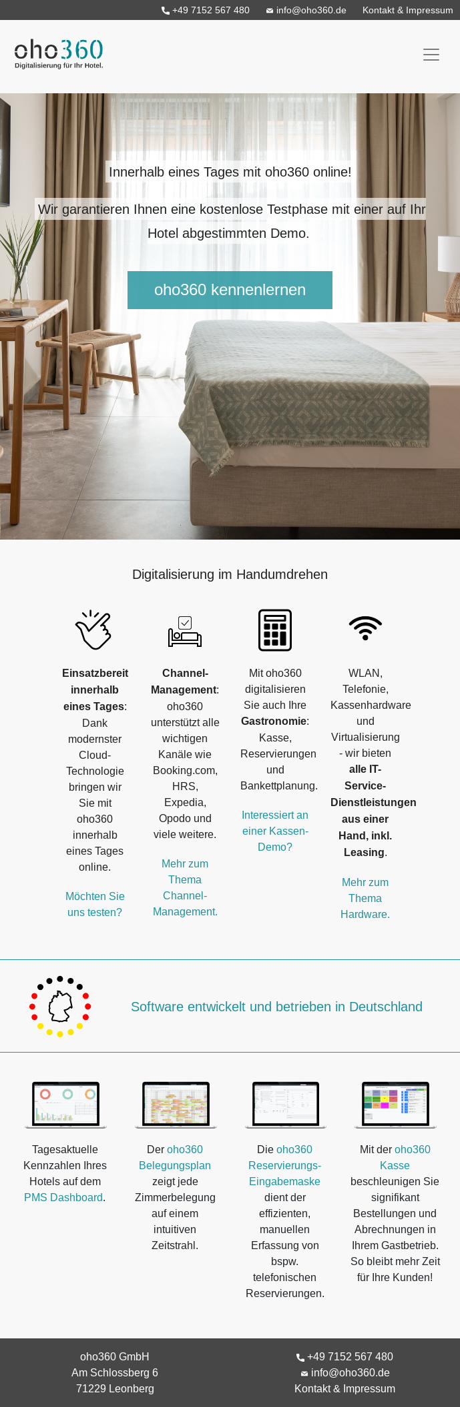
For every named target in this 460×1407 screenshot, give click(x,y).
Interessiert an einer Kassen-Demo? (275, 831)
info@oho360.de (306, 10)
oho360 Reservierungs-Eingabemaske (284, 1165)
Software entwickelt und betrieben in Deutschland (277, 1006)
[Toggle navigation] (431, 54)
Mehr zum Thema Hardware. (365, 898)
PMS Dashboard (63, 1197)
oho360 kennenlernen (230, 290)
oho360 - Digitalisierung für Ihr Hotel (55, 50)
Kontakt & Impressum (408, 10)
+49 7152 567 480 (206, 10)
